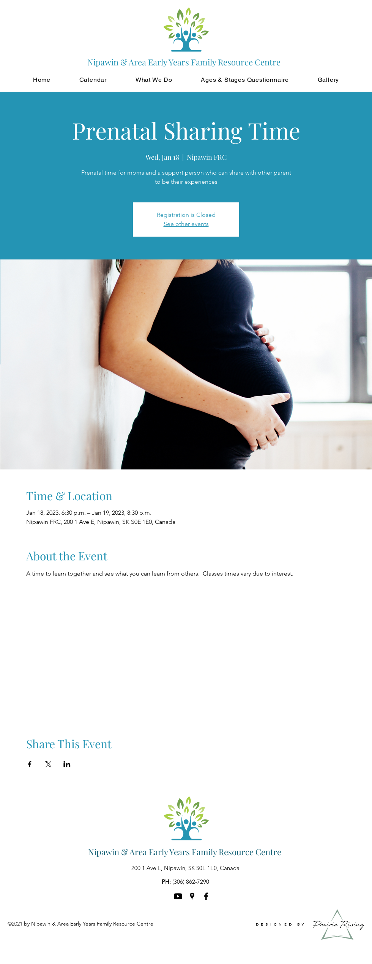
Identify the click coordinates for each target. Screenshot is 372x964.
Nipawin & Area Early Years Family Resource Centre (184, 851)
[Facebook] (206, 896)
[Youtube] (178, 896)
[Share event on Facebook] (29, 764)
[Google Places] (192, 896)
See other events (186, 223)
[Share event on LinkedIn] (67, 764)
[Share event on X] (48, 764)
